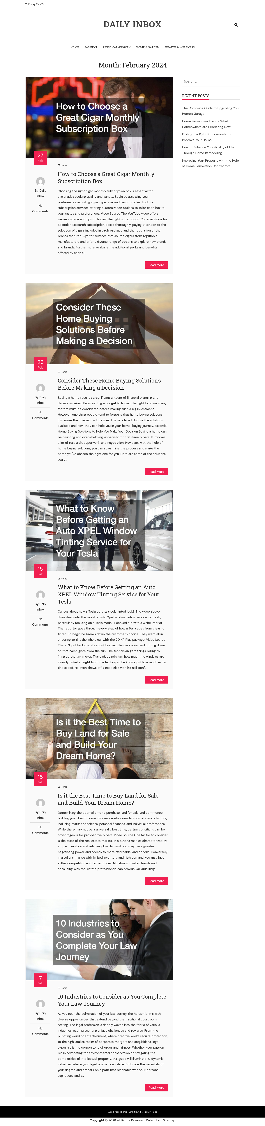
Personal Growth (117, 47)
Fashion (90, 47)
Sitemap (169, 1120)
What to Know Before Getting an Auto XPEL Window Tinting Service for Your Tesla (108, 594)
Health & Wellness (180, 47)
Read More (156, 265)
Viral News (134, 1111)
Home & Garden (148, 47)
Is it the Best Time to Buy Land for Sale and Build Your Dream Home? (108, 799)
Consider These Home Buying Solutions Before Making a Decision (109, 384)
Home (74, 47)
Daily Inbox (132, 24)
